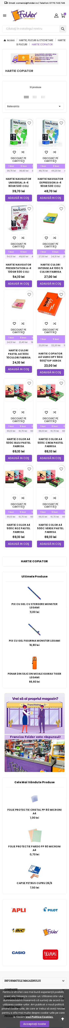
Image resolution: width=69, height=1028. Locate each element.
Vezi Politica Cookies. (39, 1017)
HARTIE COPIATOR (34, 561)
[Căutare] (31, 29)
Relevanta (34, 106)
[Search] (63, 29)
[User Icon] (56, 16)
